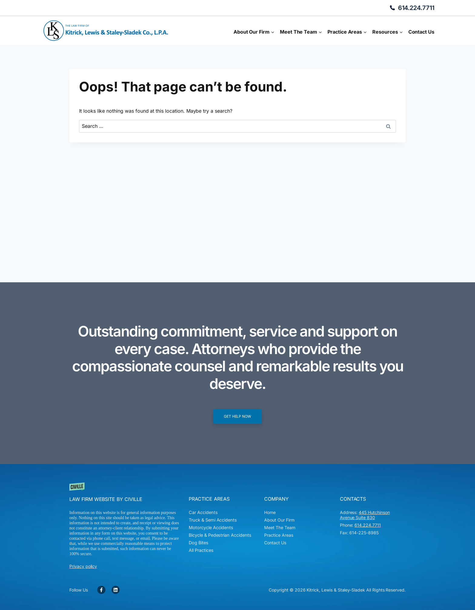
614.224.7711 (416, 8)
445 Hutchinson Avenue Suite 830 (365, 515)
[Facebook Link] (101, 590)
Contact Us (421, 32)
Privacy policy (83, 566)
